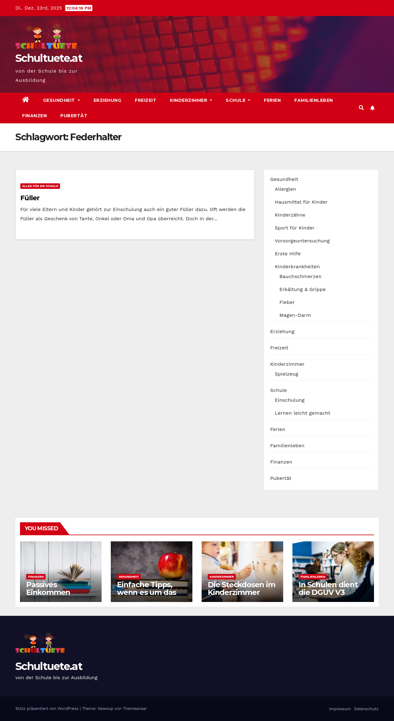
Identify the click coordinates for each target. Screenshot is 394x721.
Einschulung (290, 400)
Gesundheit (61, 100)
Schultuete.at (48, 58)
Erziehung (108, 100)
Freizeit (145, 100)
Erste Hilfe (288, 254)
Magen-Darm (295, 315)
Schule (238, 100)
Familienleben (313, 100)
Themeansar (135, 708)
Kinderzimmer (191, 100)
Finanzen (34, 115)
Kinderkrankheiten (297, 266)
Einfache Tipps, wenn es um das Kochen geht (146, 592)
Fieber (287, 302)
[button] (361, 108)
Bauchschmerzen (300, 276)
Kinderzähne (290, 215)
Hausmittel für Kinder (301, 202)
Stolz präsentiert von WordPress (47, 708)
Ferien (272, 100)
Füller (29, 198)
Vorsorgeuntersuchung (302, 241)
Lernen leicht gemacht (303, 413)
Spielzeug (286, 374)
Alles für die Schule (40, 186)
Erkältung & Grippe (302, 289)
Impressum (339, 709)
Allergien (285, 189)
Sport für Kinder (295, 228)
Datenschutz (366, 709)
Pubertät (73, 115)
